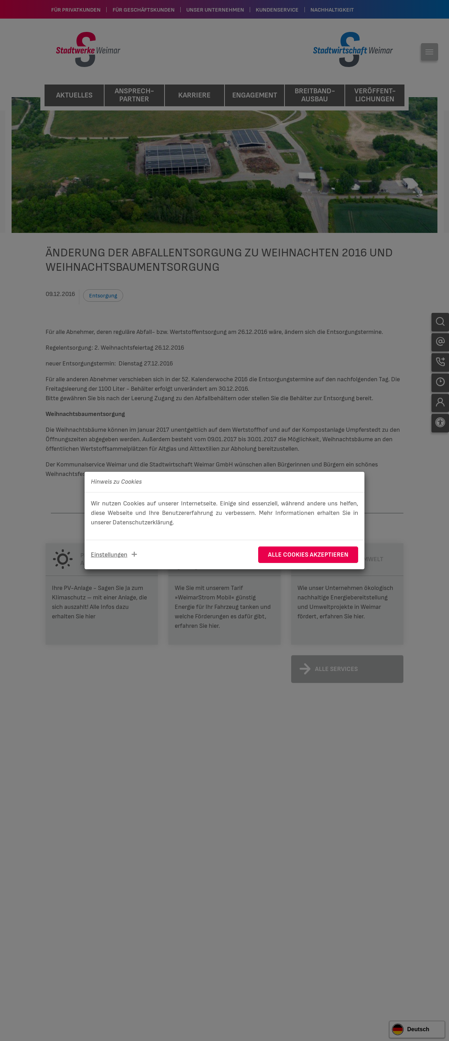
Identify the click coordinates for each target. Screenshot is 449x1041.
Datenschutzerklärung (143, 522)
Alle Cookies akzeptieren (308, 554)
